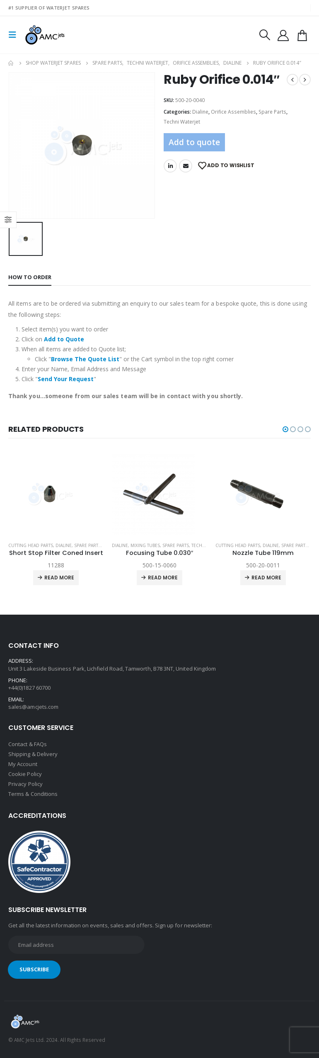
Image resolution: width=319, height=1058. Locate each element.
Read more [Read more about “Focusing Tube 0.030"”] (163, 577)
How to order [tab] (29, 277)
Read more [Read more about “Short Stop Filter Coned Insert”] (59, 577)
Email (185, 166)
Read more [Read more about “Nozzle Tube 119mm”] (266, 577)
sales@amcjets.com (33, 706)
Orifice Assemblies (233, 111)
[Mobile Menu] (15, 35)
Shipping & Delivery (33, 754)
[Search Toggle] (264, 34)
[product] (56, 493)
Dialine (200, 111)
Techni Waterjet (182, 121)
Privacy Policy (25, 784)
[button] (285, 429)
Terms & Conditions (33, 794)
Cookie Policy (25, 774)
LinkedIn (170, 166)
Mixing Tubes (145, 545)
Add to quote (194, 142)
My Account (22, 764)
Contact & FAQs (27, 744)
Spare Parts (272, 111)
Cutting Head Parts (30, 545)
